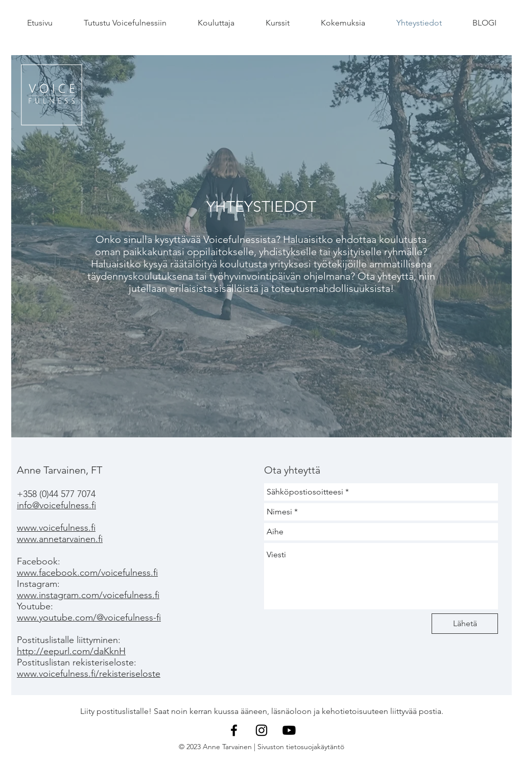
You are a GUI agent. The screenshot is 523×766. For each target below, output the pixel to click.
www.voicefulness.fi (56, 527)
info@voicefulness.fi (56, 505)
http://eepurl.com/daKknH (71, 651)
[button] (125, 23)
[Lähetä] (465, 623)
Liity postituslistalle (114, 711)
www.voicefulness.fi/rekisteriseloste (88, 673)
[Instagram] (261, 730)
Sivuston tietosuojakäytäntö (300, 746)
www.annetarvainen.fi (60, 539)
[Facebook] (234, 730)
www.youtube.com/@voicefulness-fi (89, 617)
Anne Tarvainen (227, 746)
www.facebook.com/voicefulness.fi (87, 572)
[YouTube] (289, 730)
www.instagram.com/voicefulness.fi (88, 595)
